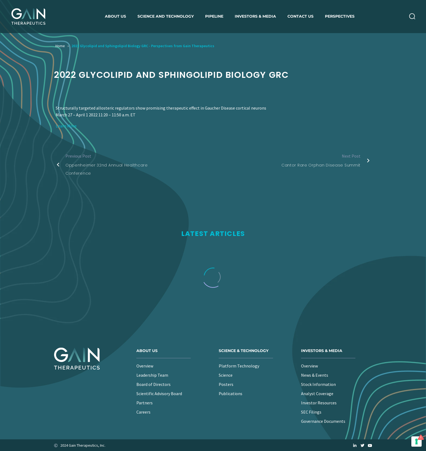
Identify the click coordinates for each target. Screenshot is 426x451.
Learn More (66, 126)
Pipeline (214, 16)
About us (115, 16)
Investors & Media (255, 16)
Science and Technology (165, 16)
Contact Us (300, 16)
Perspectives (340, 16)
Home (60, 45)
